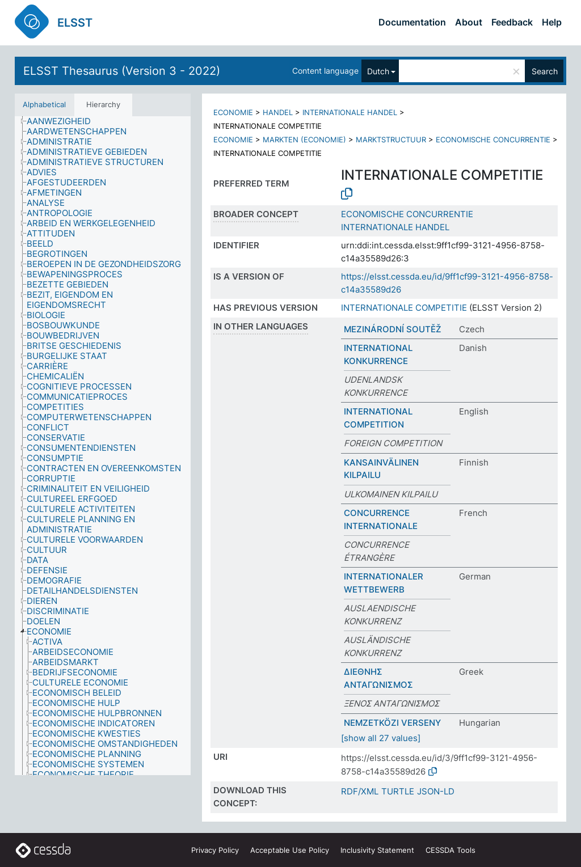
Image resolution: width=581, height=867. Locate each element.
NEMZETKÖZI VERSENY (392, 722)
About (468, 22)
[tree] (103, 445)
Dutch (378, 71)
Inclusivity (377, 850)
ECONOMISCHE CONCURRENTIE (493, 139)
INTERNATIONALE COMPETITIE (404, 307)
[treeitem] (63, 121)
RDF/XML (359, 791)
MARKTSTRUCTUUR (391, 139)
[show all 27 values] (380, 738)
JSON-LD (435, 791)
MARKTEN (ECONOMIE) (304, 139)
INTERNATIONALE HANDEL (349, 112)
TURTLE (397, 791)
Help (552, 22)
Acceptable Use (289, 850)
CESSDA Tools (450, 850)
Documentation (412, 22)
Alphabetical (44, 104)
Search (545, 71)
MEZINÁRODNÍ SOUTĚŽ (392, 329)
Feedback (512, 22)
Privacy (215, 850)
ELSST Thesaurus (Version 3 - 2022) (121, 71)
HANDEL (278, 112)
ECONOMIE (233, 112)
